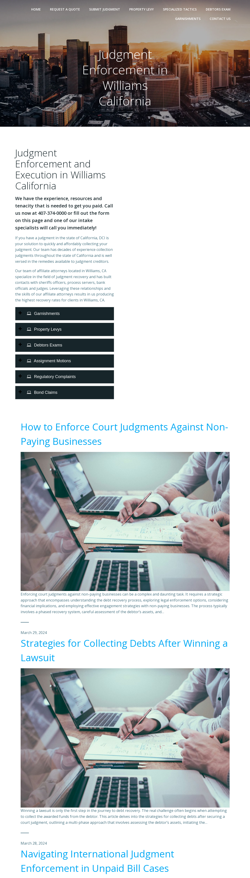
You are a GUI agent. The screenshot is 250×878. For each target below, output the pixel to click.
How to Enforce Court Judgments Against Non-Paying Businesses (124, 434)
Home (36, 9)
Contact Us (220, 18)
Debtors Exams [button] (44, 345)
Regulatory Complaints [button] (51, 376)
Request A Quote (65, 9)
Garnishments (188, 18)
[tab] (64, 313)
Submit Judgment (104, 9)
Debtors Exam (218, 9)
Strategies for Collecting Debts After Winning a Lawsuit (124, 650)
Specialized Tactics (180, 9)
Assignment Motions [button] (49, 361)
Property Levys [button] (44, 329)
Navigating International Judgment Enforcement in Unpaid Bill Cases (97, 861)
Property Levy (141, 9)
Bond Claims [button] (42, 392)
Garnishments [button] (43, 313)
